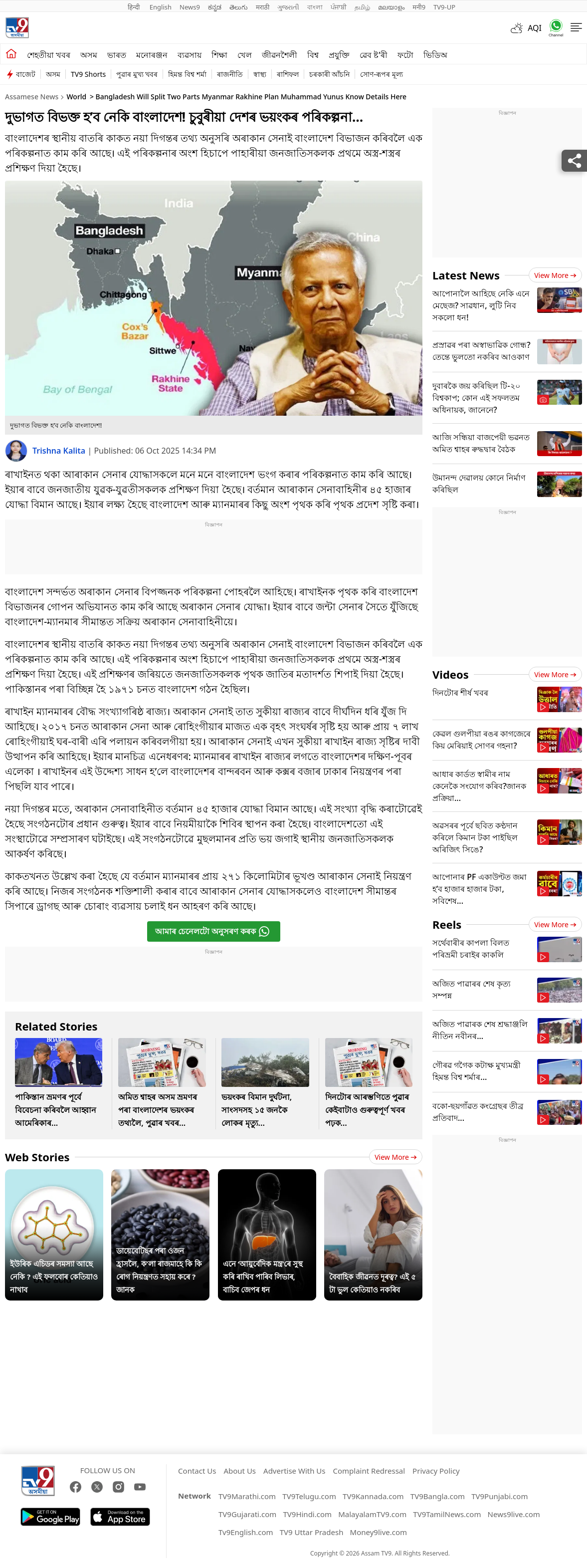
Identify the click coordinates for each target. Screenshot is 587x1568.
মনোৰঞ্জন (152, 54)
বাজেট (25, 74)
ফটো (405, 54)
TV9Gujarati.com (247, 1514)
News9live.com (514, 1514)
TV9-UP (444, 6)
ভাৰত (116, 54)
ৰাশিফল (288, 74)
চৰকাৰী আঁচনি (329, 74)
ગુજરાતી (288, 6)
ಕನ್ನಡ (214, 6)
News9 (190, 6)
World (76, 96)
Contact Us (197, 1471)
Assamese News (31, 96)
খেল (244, 54)
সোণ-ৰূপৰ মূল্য (381, 74)
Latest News (466, 274)
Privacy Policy (436, 1471)
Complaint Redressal (369, 1471)
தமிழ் (362, 6)
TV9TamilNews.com (447, 1514)
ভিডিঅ (435, 54)
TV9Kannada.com (373, 1496)
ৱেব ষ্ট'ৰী (374, 54)
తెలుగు (238, 6)
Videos (450, 674)
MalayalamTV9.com (372, 1514)
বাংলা (315, 6)
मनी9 (418, 6)
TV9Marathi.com (247, 1496)
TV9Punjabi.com (499, 1496)
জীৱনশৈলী (279, 54)
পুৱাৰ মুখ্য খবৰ (137, 74)
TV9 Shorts (88, 74)
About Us (239, 1471)
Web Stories (37, 1156)
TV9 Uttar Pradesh (312, 1532)
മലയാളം (391, 6)
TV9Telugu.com (309, 1496)
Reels (446, 924)
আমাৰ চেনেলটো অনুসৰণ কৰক (212, 931)
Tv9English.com (245, 1532)
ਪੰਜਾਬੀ (339, 6)
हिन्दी (135, 6)
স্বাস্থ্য (259, 74)
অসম (88, 54)
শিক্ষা (219, 54)
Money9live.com (378, 1532)
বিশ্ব (313, 54)
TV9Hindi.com (307, 1514)
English (161, 6)
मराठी (262, 6)
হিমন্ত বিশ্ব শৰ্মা (187, 74)
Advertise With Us (294, 1471)
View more (396, 1157)
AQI (535, 27)
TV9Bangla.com (437, 1496)
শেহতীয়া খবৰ (48, 54)
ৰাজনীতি (230, 74)
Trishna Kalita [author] (59, 450)
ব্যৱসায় (189, 54)
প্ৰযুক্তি (339, 54)
